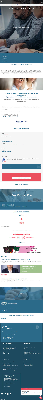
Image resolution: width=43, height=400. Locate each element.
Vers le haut (3, 318)
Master (4, 364)
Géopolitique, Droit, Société (8, 334)
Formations (6, 359)
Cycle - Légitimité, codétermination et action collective (15, 259)
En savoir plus (7, 386)
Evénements (26, 361)
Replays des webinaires (28, 365)
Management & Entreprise (8, 337)
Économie (5, 336)
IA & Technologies (6, 338)
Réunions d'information (28, 364)
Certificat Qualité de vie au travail (10, 116)
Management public (27, 352)
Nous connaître (7, 343)
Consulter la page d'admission (7, 141)
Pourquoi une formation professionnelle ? (10, 361)
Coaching (25, 348)
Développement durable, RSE (29, 347)
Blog (3, 352)
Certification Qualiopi (7, 349)
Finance (25, 349)
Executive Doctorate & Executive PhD (10, 368)
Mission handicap (6, 353)
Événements (27, 359)
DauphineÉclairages (6, 327)
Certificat (4, 369)
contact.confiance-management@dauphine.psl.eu (9, 303)
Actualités (25, 363)
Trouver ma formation (7, 363)
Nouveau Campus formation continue (10, 347)
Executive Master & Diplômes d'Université (11, 365)
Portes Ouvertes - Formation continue (10, 348)
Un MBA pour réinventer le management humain (13, 279)
